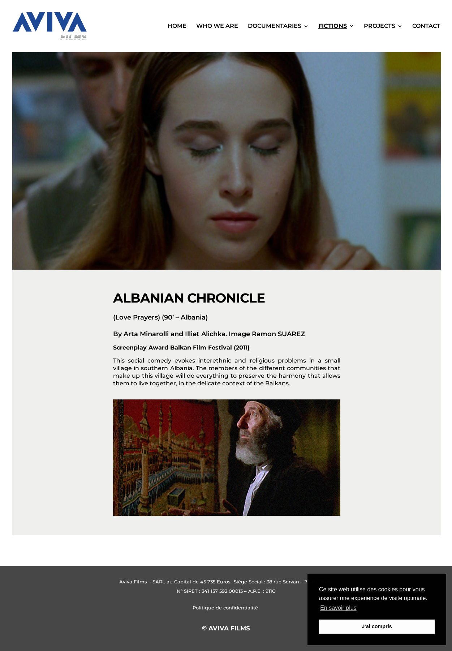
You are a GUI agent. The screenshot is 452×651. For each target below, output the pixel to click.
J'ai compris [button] (377, 626)
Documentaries (274, 26)
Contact (426, 26)
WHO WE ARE (217, 26)
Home (177, 26)
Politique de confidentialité (226, 608)
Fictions (332, 26)
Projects (379, 26)
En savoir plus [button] (338, 608)
